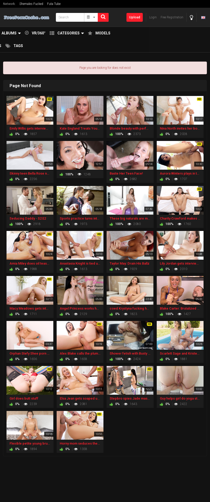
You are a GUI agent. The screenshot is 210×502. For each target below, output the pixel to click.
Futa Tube (54, 4)
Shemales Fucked (31, 4)
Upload (134, 17)
